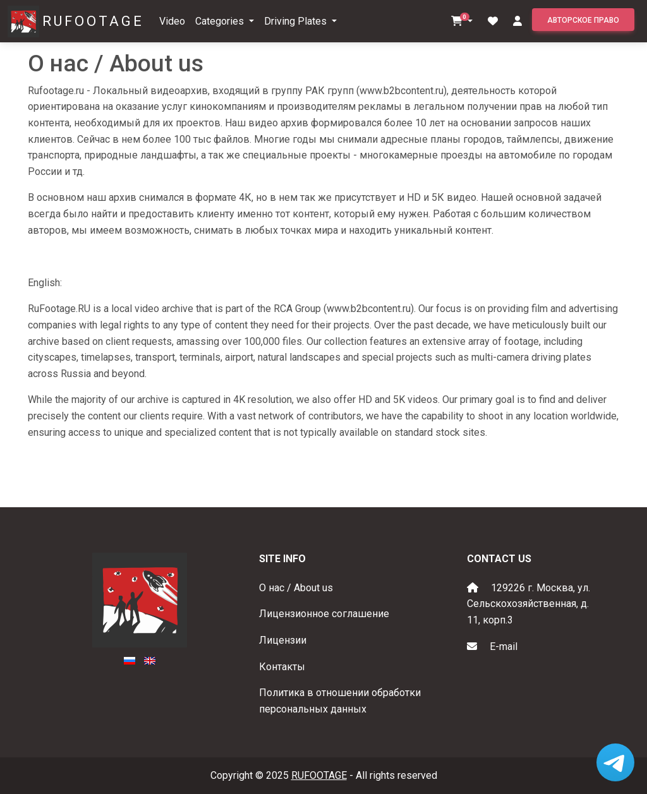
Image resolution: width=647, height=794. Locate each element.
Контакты (282, 667)
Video (172, 21)
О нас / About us (296, 588)
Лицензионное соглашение (324, 614)
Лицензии (282, 640)
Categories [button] (220, 21)
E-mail (503, 647)
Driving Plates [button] (296, 21)
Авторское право (583, 20)
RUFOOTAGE (93, 21)
